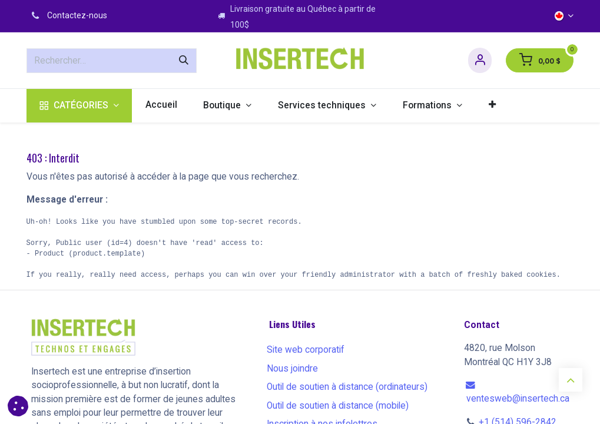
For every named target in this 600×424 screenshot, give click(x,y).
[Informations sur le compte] (480, 60)
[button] (18, 406)
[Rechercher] (183, 60)
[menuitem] (79, 105)
